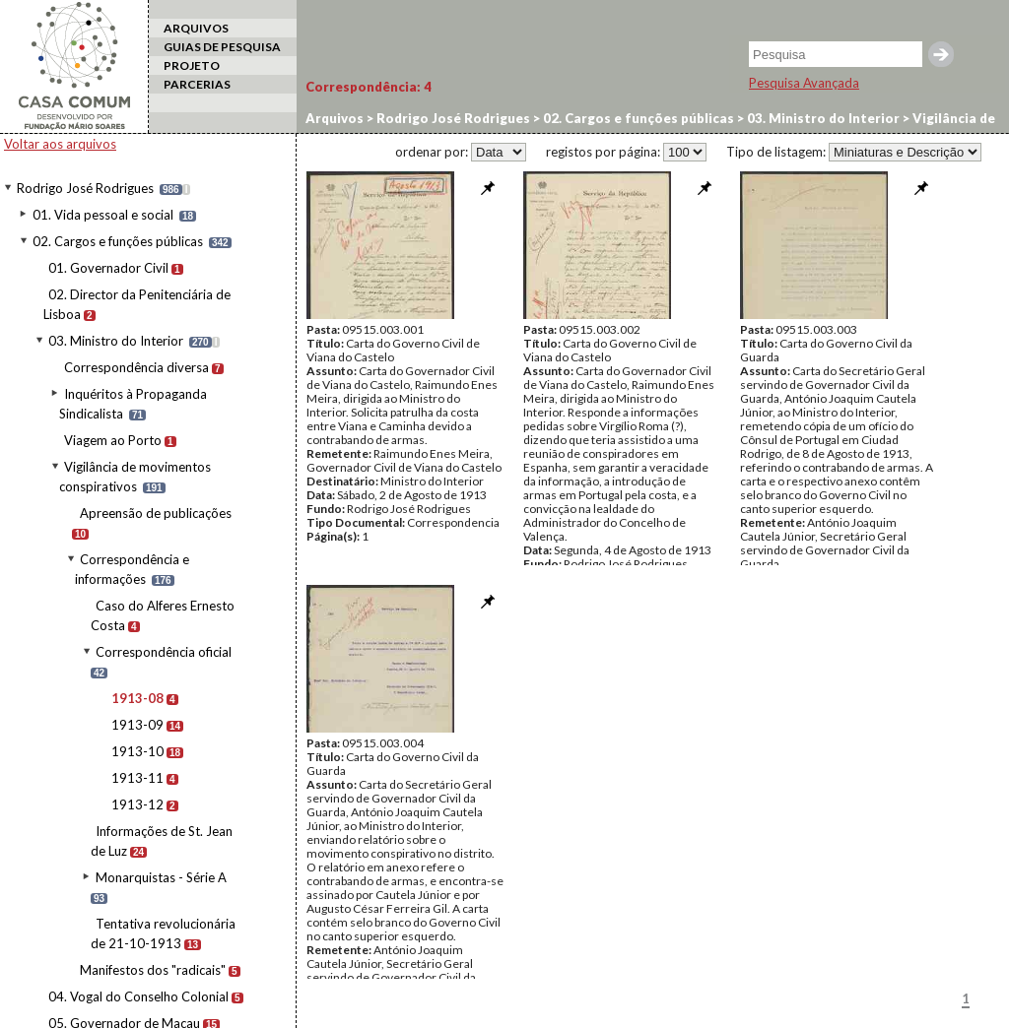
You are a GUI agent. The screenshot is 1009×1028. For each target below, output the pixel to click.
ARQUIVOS (196, 28)
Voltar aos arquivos (60, 144)
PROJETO (192, 65)
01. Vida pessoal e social (103, 215)
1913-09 (137, 725)
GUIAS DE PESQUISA (222, 46)
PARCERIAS (197, 84)
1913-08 (137, 698)
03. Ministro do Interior (115, 341)
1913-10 (137, 751)
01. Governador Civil (108, 268)
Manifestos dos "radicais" (153, 970)
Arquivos (334, 118)
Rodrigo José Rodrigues (85, 188)
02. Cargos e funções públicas (118, 241)
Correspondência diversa (136, 367)
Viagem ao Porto (113, 440)
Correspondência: (368, 87)
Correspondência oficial (164, 652)
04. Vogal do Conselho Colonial (138, 996)
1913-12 (137, 804)
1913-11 (137, 778)
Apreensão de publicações (156, 513)
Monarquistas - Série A (161, 877)
